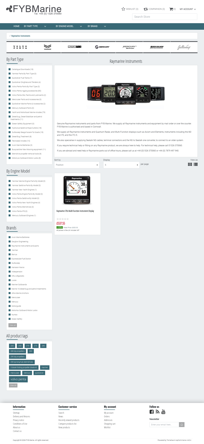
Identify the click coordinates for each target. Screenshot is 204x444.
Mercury (15, 302)
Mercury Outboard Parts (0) (23, 108)
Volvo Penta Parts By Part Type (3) (26, 86)
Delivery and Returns (21, 416)
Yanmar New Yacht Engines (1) (24, 190)
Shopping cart (110, 423)
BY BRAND (97, 26)
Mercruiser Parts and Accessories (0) (27, 99)
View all (13, 325)
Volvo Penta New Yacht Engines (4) (26, 203)
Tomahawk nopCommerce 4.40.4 (179, 440)
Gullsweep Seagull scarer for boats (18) (27, 132)
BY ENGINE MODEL (69, 26)
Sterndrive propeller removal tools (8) (27, 154)
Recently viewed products (69, 420)
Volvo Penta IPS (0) (19, 211)
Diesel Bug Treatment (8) (22, 136)
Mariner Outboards (19, 284)
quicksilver (39, 373)
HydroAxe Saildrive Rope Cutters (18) (27, 128)
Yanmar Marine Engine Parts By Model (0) (28, 181)
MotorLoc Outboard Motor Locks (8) (26, 158)
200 (12, 346)
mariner (45, 367)
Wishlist (107, 427)
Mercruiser (16, 297)
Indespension (17, 272)
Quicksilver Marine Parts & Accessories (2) (29, 104)
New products (64, 427)
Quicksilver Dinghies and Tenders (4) (26, 82)
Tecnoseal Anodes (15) (21, 141)
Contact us (17, 431)
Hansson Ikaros (18, 267)
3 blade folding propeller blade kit (24, 367)
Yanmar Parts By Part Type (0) (24, 74)
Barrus (14, 254)
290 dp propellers (17, 357)
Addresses (108, 420)
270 (27, 346)
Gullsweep (16, 263)
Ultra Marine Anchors (20, 293)
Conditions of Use (20, 423)
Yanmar (15, 250)
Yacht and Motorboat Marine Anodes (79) (28, 112)
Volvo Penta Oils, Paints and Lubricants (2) (29, 95)
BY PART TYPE (35, 26)
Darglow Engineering (20, 241)
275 (35, 346)
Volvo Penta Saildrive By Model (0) (25, 198)
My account (186, 9)
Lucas (14, 280)
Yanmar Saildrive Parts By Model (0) (26, 185)
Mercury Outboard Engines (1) (24, 215)
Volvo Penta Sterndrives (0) (23, 207)
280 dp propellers (17, 351)
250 (19, 346)
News (61, 416)
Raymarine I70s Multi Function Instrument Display (75, 210)
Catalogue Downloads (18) (22, 69)
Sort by (57, 160)
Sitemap (16, 412)
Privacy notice (18, 420)
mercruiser (15, 373)
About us (16, 427)
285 (30, 351)
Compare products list (67, 423)
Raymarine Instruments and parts (25, 246)
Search (61, 412)
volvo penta (18, 379)
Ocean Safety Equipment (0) (23, 124)
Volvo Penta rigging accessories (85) (26, 91)
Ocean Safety (17, 319)
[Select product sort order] (77, 165)
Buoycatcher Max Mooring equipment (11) (29, 149)
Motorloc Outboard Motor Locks (24, 310)
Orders (107, 416)
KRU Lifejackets (18, 276)
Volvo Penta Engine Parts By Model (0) (27, 194)
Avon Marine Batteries (20, 237)
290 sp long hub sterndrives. (22, 362)
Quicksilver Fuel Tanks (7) (22, 78)
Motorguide (16, 306)
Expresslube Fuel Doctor (21, 259)
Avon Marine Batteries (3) (22, 145)
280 (43, 346)
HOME (16, 26)
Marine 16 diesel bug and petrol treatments (29, 289)
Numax (14, 315)
